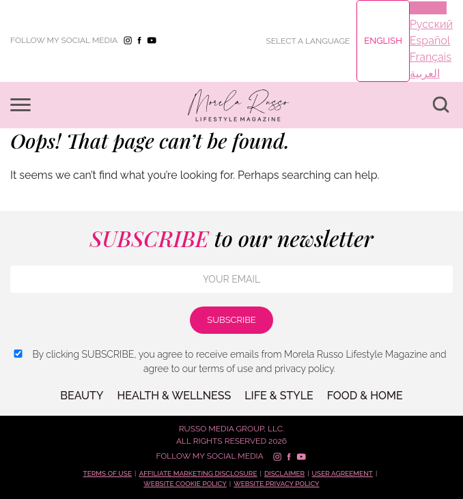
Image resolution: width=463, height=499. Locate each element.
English (383, 40)
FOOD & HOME (365, 396)
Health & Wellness (174, 396)
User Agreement (342, 473)
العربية (425, 73)
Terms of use (107, 473)
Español (430, 40)
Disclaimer (284, 473)
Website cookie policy (184, 483)
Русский (431, 24)
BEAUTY (81, 396)
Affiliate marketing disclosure (198, 473)
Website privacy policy (276, 483)
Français (430, 57)
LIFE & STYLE (278, 396)
